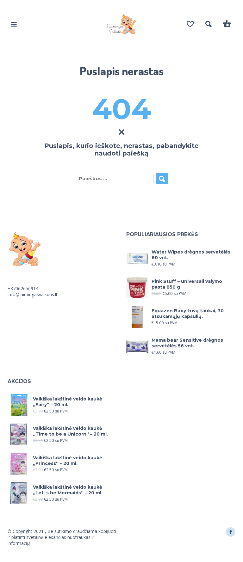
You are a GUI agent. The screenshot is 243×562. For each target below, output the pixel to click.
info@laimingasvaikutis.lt (33, 294)
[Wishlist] (190, 24)
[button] (14, 24)
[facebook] (230, 532)
